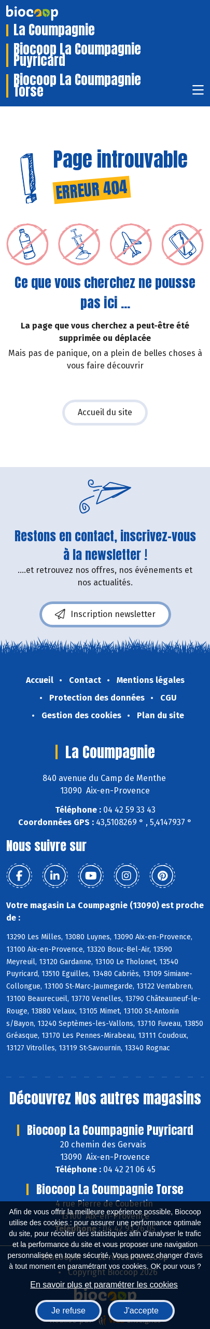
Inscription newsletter (105, 614)
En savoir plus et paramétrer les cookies (104, 1284)
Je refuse (68, 1310)
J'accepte (141, 1310)
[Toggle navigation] (198, 93)
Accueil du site (105, 412)
